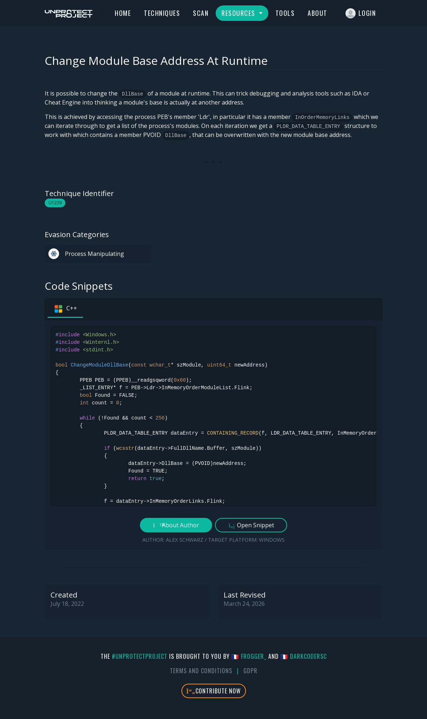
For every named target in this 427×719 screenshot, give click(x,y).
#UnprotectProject (139, 656)
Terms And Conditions (201, 670)
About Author (176, 525)
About (317, 13)
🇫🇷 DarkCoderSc (304, 656)
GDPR (250, 670)
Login (360, 13)
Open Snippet (251, 525)
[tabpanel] (213, 435)
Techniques (162, 13)
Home (123, 13)
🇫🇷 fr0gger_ (249, 656)
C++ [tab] (65, 309)
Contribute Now (213, 691)
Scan (200, 13)
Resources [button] (239, 13)
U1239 (55, 203)
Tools (285, 13)
